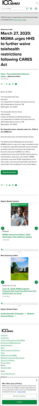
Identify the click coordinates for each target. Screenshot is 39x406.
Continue (19, 402)
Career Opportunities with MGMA (13, 340)
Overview (4, 335)
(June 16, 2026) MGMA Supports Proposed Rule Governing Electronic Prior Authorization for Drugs (19, 291)
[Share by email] (16, 84)
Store (3, 348)
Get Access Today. (20, 20)
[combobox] (13, 8)
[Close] (36, 380)
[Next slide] (36, 228)
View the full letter (9, 172)
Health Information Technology (12, 314)
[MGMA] (11, 3)
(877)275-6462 (6, 368)
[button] (31, 8)
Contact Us (5, 338)
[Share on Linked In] (10, 84)
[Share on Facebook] (13, 84)
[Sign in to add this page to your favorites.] (2, 84)
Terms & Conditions (8, 360)
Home (3, 74)
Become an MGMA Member (11, 343)
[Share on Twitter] (7, 84)
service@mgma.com (8, 374)
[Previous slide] (2, 228)
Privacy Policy (6, 363)
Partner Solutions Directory (10, 350)
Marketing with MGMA (9, 355)
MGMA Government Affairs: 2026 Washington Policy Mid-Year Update (17, 235)
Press (3, 353)
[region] (19, 391)
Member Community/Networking (12, 358)
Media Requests (6, 345)
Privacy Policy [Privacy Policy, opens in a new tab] (21, 392)
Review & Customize (19, 396)
